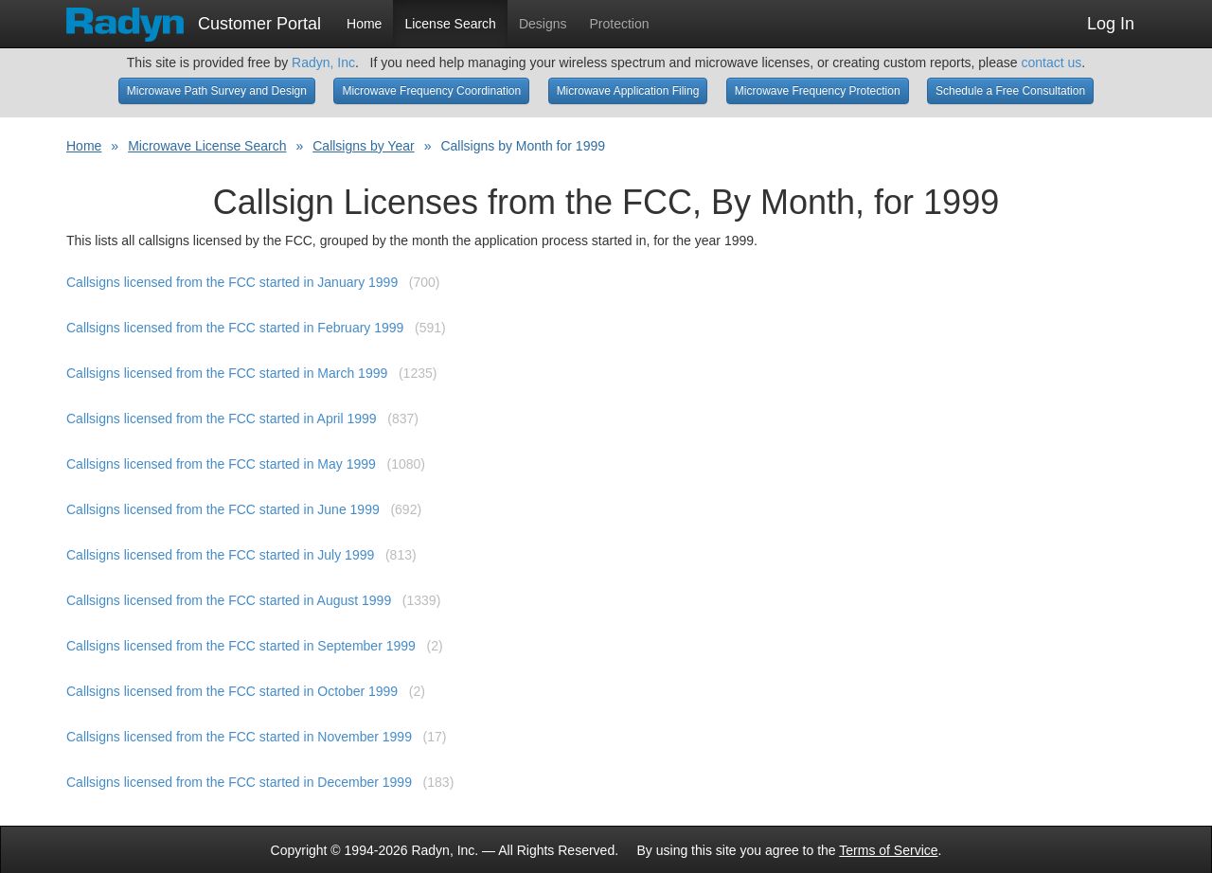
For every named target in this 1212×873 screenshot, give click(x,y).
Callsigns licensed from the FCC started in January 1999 (232, 282)
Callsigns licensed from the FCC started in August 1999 (228, 600)
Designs (543, 23)
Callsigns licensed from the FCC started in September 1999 (241, 645)
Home (364, 23)
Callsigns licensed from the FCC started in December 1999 (239, 782)
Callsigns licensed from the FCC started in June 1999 (223, 509)
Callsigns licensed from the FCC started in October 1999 (232, 691)
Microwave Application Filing (628, 91)
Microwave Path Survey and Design (217, 91)
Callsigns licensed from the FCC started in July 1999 (220, 554)
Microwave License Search (207, 145)
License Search (450, 23)
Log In (1110, 23)
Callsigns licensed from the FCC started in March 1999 (226, 373)
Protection (620, 23)
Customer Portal (193, 18)
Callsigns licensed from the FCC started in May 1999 (221, 464)
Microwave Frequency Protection (817, 91)
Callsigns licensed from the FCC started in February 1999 (234, 327)
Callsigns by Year (363, 145)
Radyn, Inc (323, 62)
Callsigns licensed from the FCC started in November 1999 (239, 736)
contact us (1051, 62)
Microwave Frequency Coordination (431, 91)
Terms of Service (888, 850)
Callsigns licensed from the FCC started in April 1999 (221, 418)
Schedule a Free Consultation (1010, 91)
